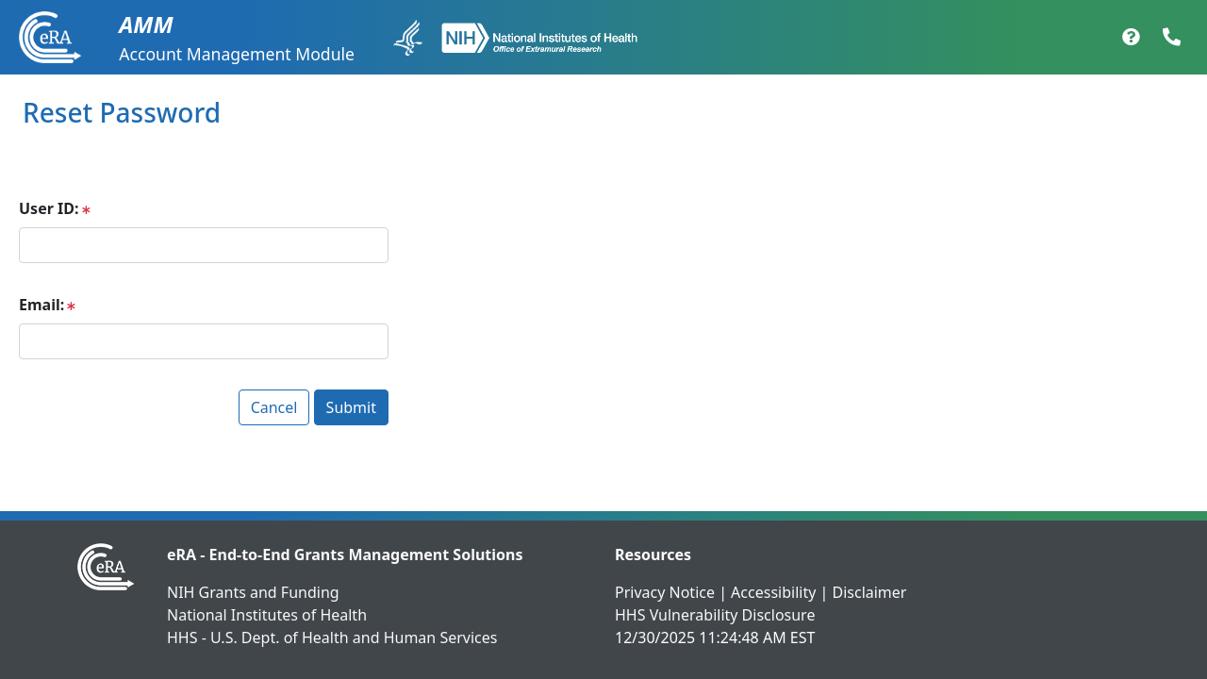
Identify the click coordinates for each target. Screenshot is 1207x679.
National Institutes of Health (267, 614)
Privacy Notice (665, 592)
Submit (351, 407)
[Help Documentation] (1131, 38)
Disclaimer (869, 592)
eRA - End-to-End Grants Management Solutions (345, 554)
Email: (41, 304)
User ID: (48, 208)
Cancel (274, 407)
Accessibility (773, 592)
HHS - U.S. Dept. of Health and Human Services (332, 637)
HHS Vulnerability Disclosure (715, 614)
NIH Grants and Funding (253, 592)
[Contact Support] (1171, 38)
